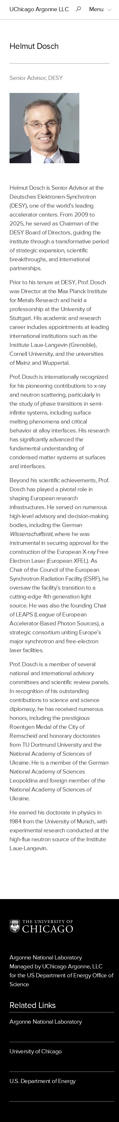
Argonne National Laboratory (46, 1022)
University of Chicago (36, 1052)
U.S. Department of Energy (43, 1081)
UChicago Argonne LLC (39, 9)
